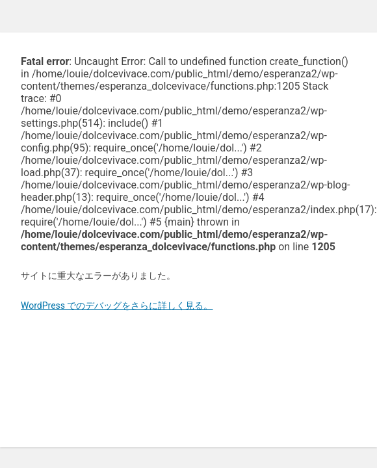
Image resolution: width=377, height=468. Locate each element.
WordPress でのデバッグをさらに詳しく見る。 (117, 305)
